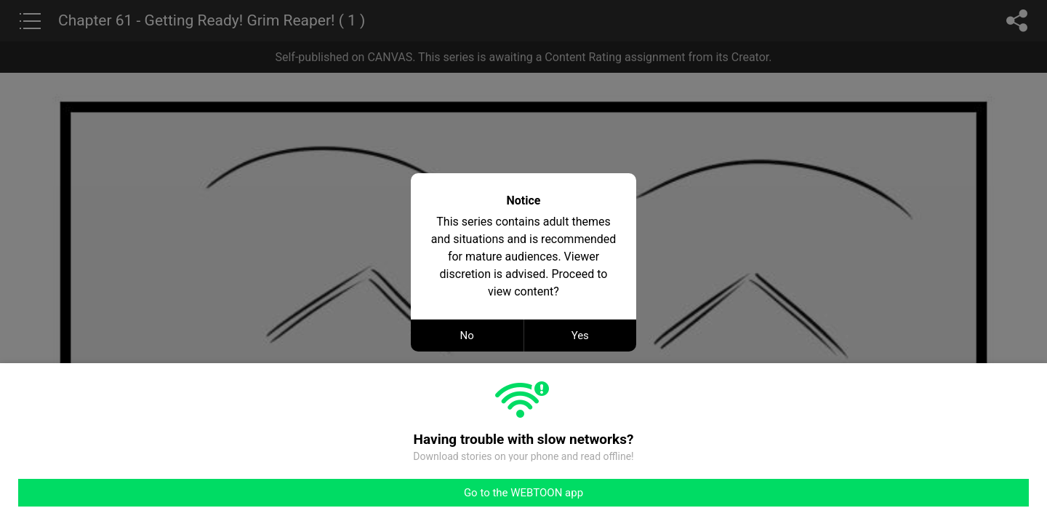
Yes (580, 335)
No (467, 335)
